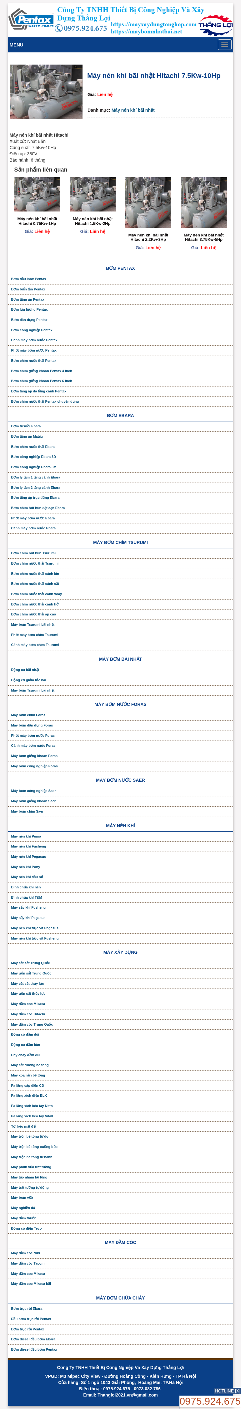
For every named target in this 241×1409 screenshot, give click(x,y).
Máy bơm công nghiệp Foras (34, 766)
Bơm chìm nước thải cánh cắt (35, 583)
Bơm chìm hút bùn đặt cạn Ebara (38, 508)
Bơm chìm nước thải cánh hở (34, 604)
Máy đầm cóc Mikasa (28, 1004)
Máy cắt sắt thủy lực (27, 983)
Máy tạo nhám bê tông (29, 1177)
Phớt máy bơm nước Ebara (33, 518)
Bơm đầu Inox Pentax (28, 279)
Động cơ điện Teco (26, 1228)
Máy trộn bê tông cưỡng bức (34, 1147)
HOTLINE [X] (227, 1390)
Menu (16, 44)
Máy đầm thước (24, 1218)
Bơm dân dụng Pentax (29, 320)
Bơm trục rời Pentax (27, 1329)
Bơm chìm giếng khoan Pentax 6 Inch (41, 381)
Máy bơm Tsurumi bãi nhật (33, 624)
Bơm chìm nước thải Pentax (34, 360)
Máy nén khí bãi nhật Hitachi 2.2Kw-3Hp (148, 237)
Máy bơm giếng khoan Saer (33, 801)
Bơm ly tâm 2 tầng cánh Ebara (35, 487)
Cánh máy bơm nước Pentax (34, 340)
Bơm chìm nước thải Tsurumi (34, 563)
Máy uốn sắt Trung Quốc (31, 973)
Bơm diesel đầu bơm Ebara (33, 1339)
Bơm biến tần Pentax (28, 289)
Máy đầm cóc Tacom (28, 1263)
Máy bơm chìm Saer (27, 811)
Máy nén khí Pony (25, 867)
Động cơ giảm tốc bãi (28, 680)
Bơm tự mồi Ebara (26, 426)
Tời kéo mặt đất (24, 1126)
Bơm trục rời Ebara (27, 1308)
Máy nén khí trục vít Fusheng (35, 938)
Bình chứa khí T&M (26, 897)
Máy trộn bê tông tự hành (32, 1157)
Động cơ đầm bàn (25, 1045)
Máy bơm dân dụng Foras (32, 725)
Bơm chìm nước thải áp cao (33, 614)
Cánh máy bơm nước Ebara (33, 528)
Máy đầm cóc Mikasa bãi (31, 1283)
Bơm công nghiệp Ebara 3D (33, 457)
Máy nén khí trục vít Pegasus (34, 928)
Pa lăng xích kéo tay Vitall (32, 1116)
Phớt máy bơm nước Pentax (34, 350)
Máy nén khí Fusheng (28, 846)
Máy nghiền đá (23, 1208)
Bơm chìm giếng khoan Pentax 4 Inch (41, 371)
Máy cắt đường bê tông (30, 1065)
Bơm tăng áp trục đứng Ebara (35, 497)
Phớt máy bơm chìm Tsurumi (34, 635)
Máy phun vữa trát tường (31, 1167)
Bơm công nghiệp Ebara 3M (34, 467)
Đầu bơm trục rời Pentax (31, 1319)
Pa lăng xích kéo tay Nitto (32, 1106)
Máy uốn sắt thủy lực (28, 993)
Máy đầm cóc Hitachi (28, 1014)
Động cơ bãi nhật (25, 670)
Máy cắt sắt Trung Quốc (30, 963)
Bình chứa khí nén (26, 887)
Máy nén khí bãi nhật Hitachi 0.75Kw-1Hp (37, 221)
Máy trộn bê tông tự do (29, 1136)
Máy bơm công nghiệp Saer (33, 791)
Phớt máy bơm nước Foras (33, 735)
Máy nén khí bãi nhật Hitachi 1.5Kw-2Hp (93, 221)
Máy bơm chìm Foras (28, 715)
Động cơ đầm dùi (25, 1034)
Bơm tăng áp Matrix (27, 436)
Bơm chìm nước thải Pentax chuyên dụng (45, 401)
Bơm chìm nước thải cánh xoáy (36, 594)
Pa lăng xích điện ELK (29, 1095)
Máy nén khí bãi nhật (133, 110)
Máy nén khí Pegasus (28, 856)
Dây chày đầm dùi (25, 1055)
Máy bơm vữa (22, 1197)
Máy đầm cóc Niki (25, 1253)
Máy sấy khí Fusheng (28, 907)
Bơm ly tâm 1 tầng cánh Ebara (35, 477)
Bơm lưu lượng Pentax (29, 309)
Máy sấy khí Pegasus (28, 918)
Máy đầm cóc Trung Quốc (32, 1024)
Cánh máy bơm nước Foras (33, 745)
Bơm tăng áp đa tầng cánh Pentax (39, 391)
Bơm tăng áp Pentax (27, 299)
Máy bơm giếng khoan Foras (34, 756)
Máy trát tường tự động (30, 1187)
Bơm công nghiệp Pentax (32, 330)
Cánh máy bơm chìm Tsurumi (35, 645)
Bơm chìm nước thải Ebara (33, 447)
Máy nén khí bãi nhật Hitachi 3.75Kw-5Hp (204, 237)
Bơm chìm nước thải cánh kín (35, 574)
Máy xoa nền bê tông (28, 1075)
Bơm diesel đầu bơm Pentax (34, 1349)
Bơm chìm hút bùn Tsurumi (33, 553)
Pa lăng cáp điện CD (27, 1085)
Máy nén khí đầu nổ (27, 877)
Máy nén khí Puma (26, 836)
